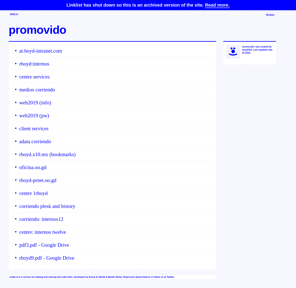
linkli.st (14, 14)
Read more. (217, 5)
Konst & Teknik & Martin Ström (105, 277)
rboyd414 (247, 49)
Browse (270, 15)
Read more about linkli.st (136, 277)
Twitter (170, 277)
